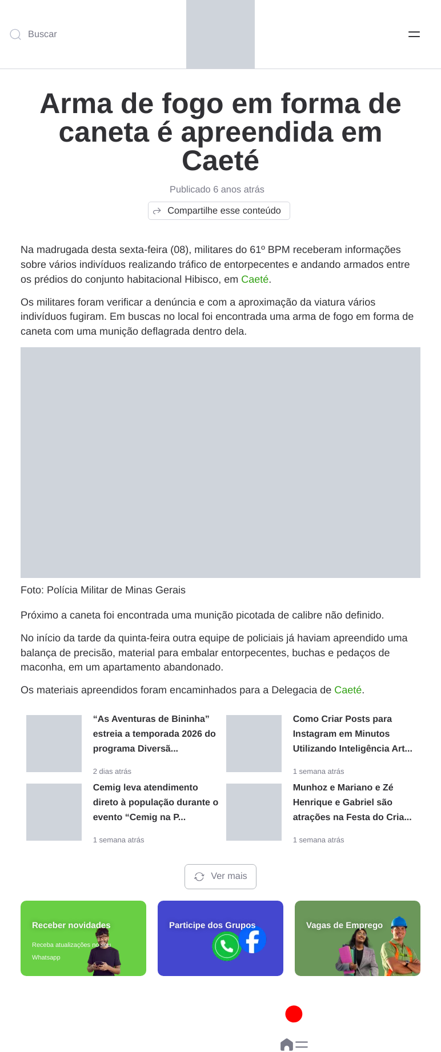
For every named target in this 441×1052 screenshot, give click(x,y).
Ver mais (220, 876)
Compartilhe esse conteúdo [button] (216, 210)
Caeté (254, 279)
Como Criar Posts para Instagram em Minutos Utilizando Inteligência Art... (352, 734)
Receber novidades (71, 925)
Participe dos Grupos (212, 925)
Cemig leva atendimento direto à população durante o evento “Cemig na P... (156, 802)
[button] (301, 1044)
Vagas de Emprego (344, 925)
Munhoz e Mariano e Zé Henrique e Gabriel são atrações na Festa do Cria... (352, 802)
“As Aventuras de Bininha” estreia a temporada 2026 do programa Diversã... (154, 734)
